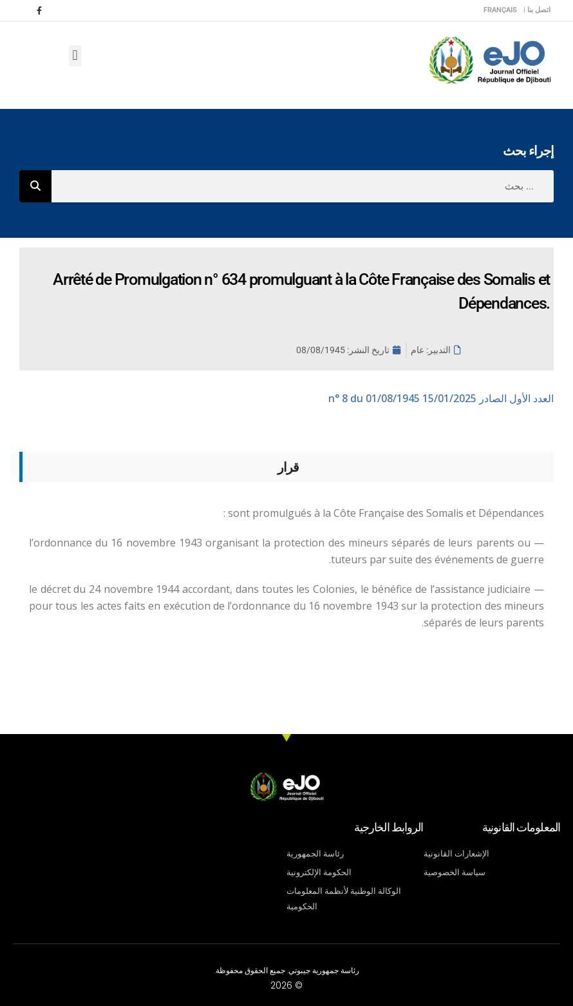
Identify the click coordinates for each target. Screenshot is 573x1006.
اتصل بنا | (536, 10)
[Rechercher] (35, 186)
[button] (75, 55)
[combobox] (303, 186)
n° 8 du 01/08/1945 (441, 398)
